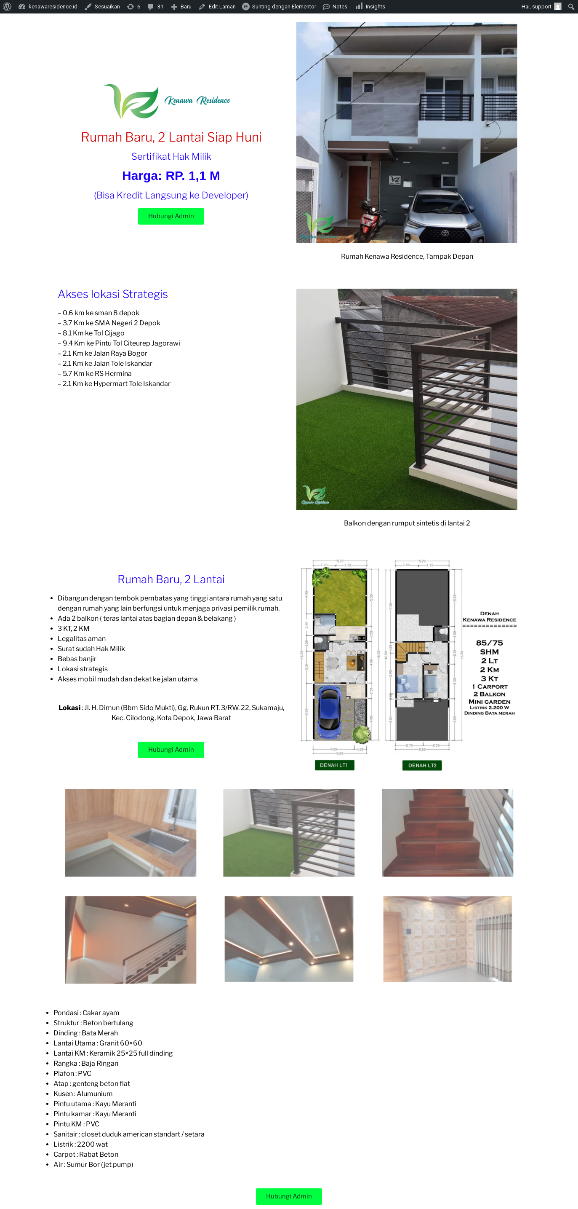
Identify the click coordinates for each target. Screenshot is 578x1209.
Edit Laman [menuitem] (222, 6)
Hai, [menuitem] (542, 6)
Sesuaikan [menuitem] (107, 6)
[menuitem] (7, 6)
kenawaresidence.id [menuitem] (53, 6)
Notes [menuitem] (340, 6)
